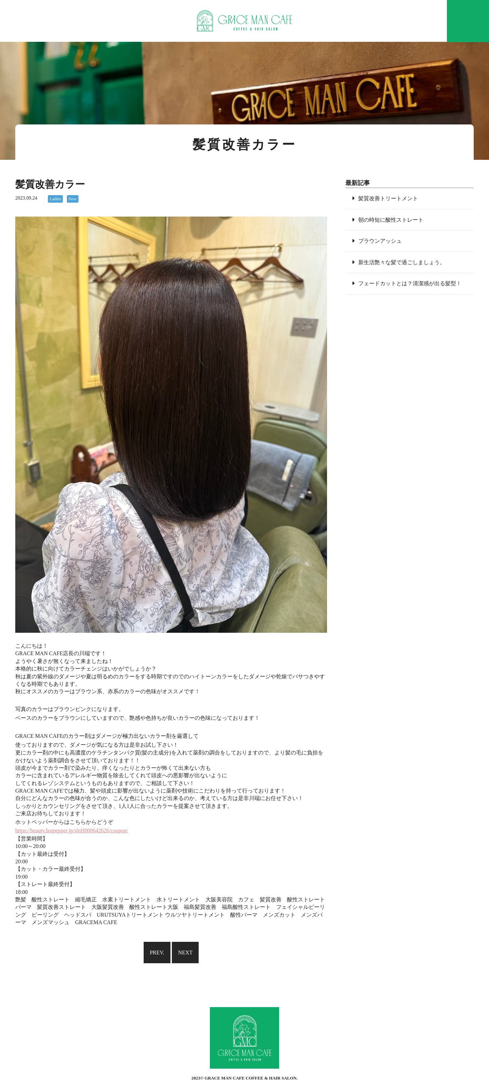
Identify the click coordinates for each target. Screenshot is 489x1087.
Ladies (55, 199)
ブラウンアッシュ (380, 241)
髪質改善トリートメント (388, 198)
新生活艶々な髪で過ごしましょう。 (401, 262)
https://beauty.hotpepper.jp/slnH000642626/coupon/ (71, 830)
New (73, 199)
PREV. (157, 952)
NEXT (185, 952)
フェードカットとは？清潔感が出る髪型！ (409, 283)
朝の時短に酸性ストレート (390, 220)
